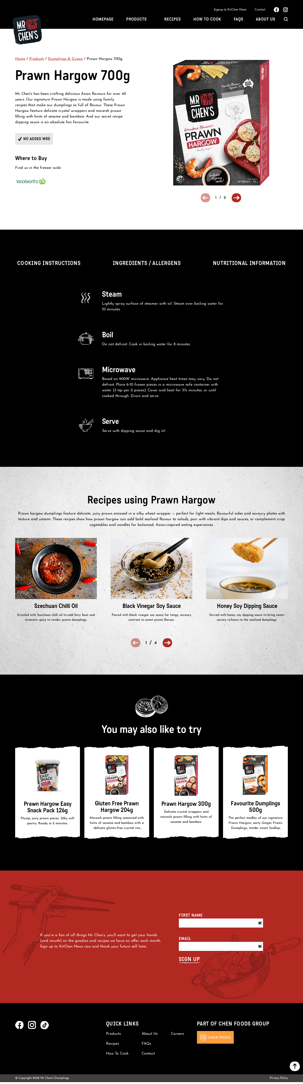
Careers (177, 1036)
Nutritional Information (249, 265)
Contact (260, 10)
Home (20, 61)
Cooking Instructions (49, 265)
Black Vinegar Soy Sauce (151, 607)
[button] (236, 199)
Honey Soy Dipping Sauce (247, 607)
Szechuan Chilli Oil (56, 607)
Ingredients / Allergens (147, 265)
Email (185, 940)
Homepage (103, 20)
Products (136, 20)
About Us (265, 20)
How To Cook (207, 20)
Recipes (172, 20)
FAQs (238, 20)
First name (191, 917)
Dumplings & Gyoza (65, 61)
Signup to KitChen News (230, 10)
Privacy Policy (279, 1080)
